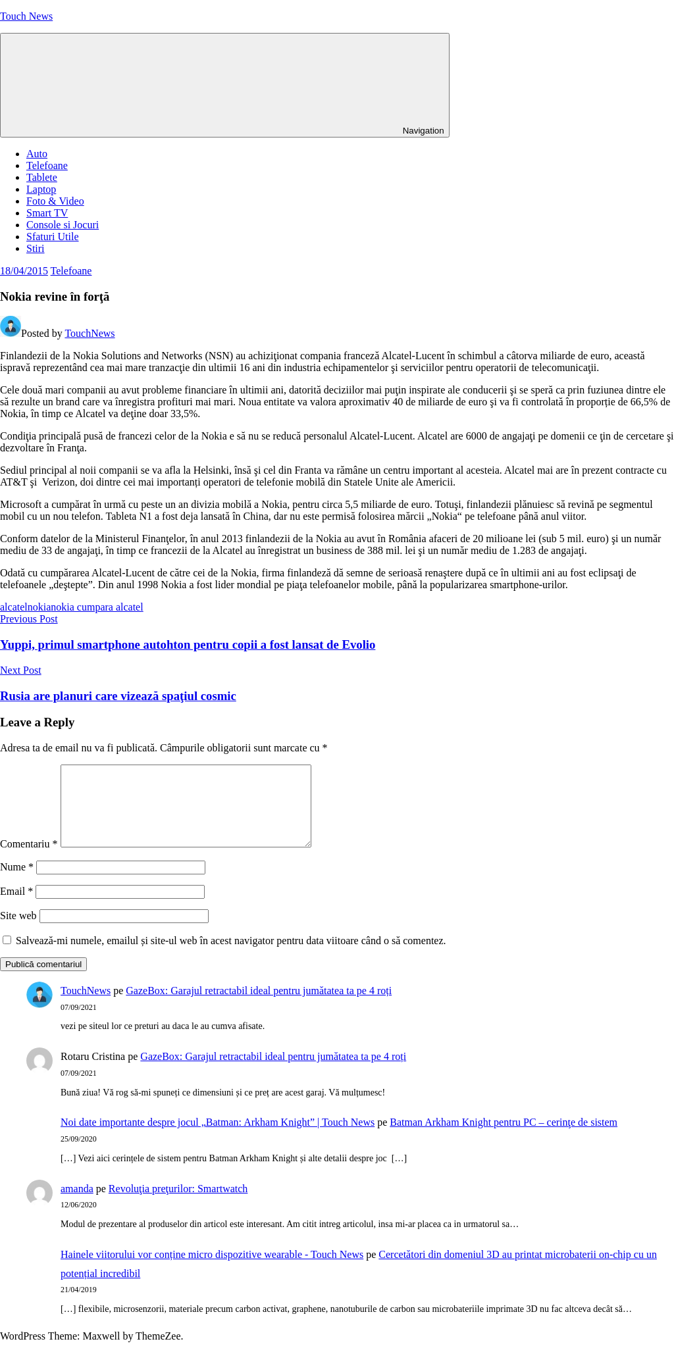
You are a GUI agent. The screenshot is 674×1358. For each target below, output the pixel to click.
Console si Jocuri (62, 224)
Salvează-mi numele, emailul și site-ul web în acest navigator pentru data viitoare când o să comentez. (231, 956)
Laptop (41, 189)
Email (16, 907)
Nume (17, 882)
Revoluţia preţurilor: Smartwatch (178, 1204)
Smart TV (47, 212)
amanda (77, 1204)
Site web (18, 931)
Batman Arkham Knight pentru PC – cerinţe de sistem (503, 1138)
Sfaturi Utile (52, 236)
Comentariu (29, 859)
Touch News (26, 16)
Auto (36, 153)
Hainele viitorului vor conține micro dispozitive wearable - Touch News (212, 1270)
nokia (39, 607)
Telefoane (47, 165)
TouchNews (90, 333)
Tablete (41, 177)
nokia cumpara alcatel (97, 607)
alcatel (14, 607)
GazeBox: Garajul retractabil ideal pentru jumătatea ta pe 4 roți (259, 1006)
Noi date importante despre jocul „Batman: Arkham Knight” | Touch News (218, 1138)
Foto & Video (55, 201)
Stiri (35, 248)
